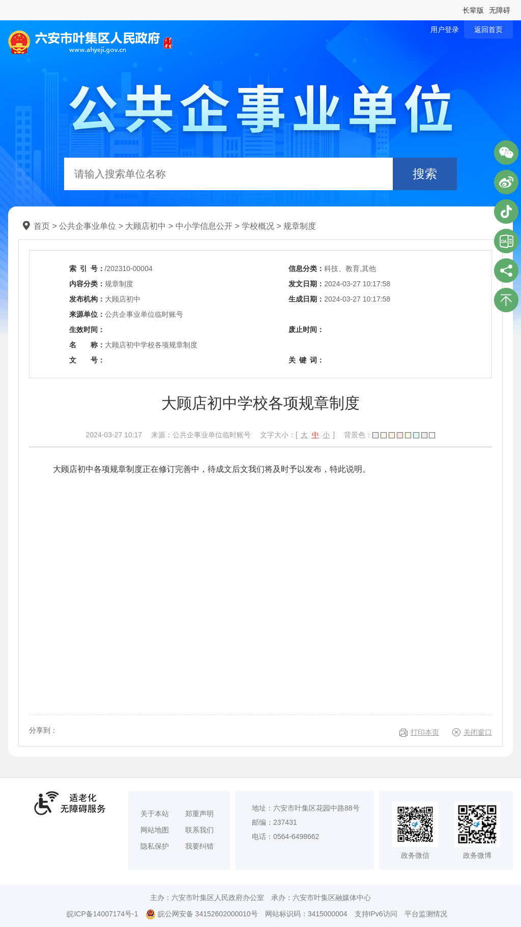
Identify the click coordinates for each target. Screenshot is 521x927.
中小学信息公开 (204, 226)
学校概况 (258, 226)
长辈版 (473, 10)
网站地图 (154, 830)
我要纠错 (199, 846)
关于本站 (154, 814)
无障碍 (499, 10)
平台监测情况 (425, 914)
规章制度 (299, 226)
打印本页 (425, 732)
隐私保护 (154, 846)
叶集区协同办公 (506, 241)
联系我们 (199, 830)
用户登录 (444, 29)
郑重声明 (199, 814)
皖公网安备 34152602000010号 (202, 914)
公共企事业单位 (87, 226)
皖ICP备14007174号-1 (102, 914)
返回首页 (488, 29)
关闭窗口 (478, 732)
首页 (42, 226)
